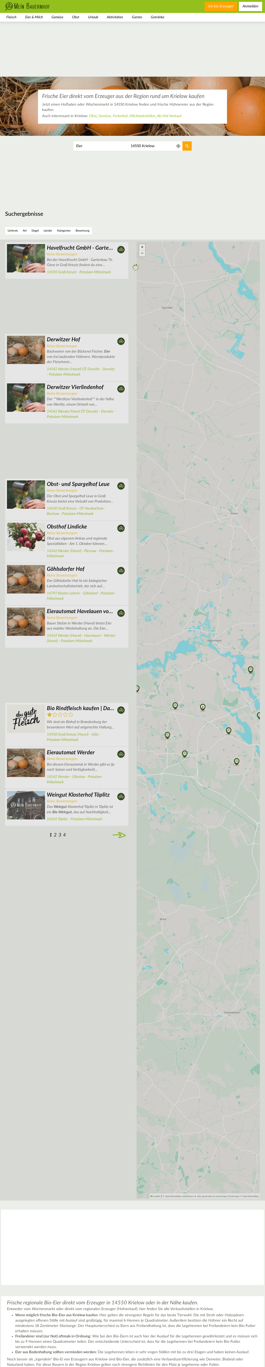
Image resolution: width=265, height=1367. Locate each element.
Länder (48, 230)
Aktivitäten (115, 17)
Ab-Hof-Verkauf (169, 116)
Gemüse (57, 17)
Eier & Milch (34, 17)
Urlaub (93, 17)
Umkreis (13, 230)
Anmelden (250, 6)
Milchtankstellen (142, 116)
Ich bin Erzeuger (220, 6)
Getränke (157, 17)
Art (25, 230)
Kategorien (64, 230)
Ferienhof (120, 116)
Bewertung (82, 230)
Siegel (35, 230)
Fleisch (11, 17)
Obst (75, 17)
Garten (137, 17)
